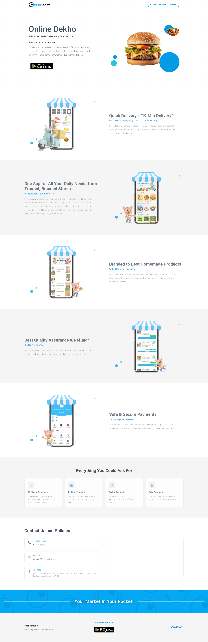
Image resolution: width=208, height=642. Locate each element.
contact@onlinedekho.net (44, 561)
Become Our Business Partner (163, 5)
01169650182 (39, 547)
